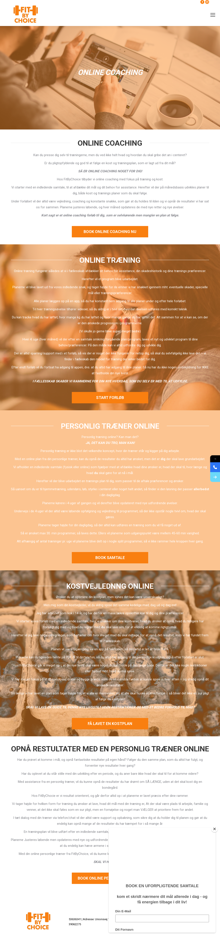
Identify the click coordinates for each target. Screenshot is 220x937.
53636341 (75, 919)
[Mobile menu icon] (213, 15)
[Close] (214, 829)
